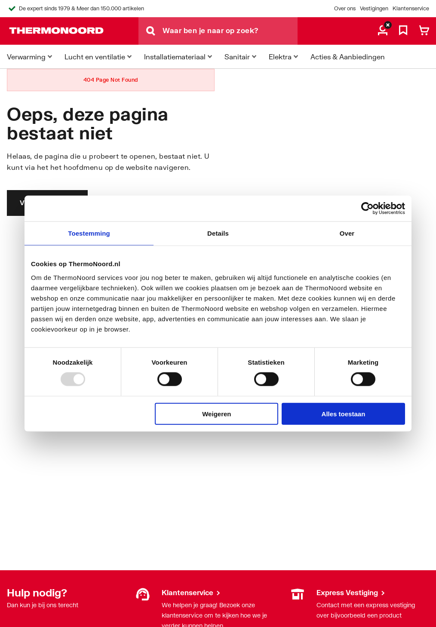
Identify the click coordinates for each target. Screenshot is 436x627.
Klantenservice (411, 8)
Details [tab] (218, 233)
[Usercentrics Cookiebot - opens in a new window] (367, 208)
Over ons (345, 8)
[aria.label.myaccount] (382, 31)
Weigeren (216, 413)
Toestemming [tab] (89, 233)
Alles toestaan (343, 413)
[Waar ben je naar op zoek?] (230, 31)
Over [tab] (347, 233)
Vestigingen (374, 8)
